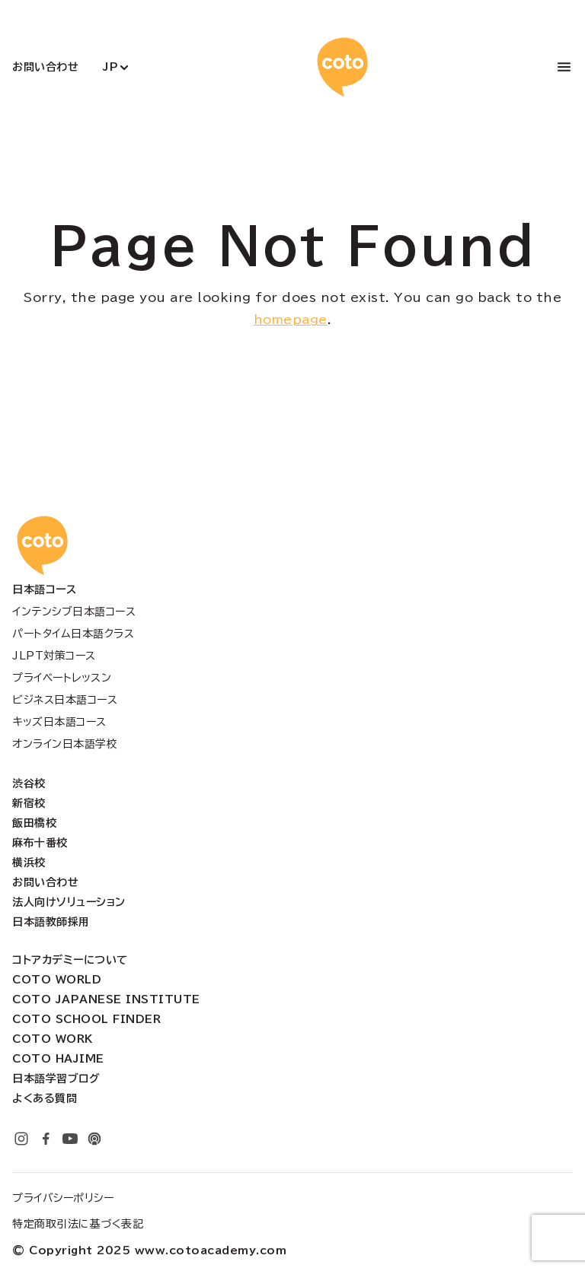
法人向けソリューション (69, 902)
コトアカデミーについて (70, 960)
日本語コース (44, 589)
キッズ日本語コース (59, 722)
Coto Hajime (58, 1058)
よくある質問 (44, 1098)
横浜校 (29, 862)
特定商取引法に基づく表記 (77, 1224)
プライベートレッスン (61, 677)
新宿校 (29, 803)
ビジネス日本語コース (64, 699)
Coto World (56, 979)
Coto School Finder (86, 1019)
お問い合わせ (45, 67)
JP (110, 67)
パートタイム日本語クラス (73, 633)
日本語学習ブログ (56, 1078)
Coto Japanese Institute (106, 999)
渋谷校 (29, 783)
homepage (291, 319)
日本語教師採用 (51, 922)
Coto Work (52, 1039)
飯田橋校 (34, 823)
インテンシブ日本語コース (74, 611)
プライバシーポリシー (62, 1198)
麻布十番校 (40, 842)
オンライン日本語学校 (64, 744)
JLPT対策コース (54, 655)
